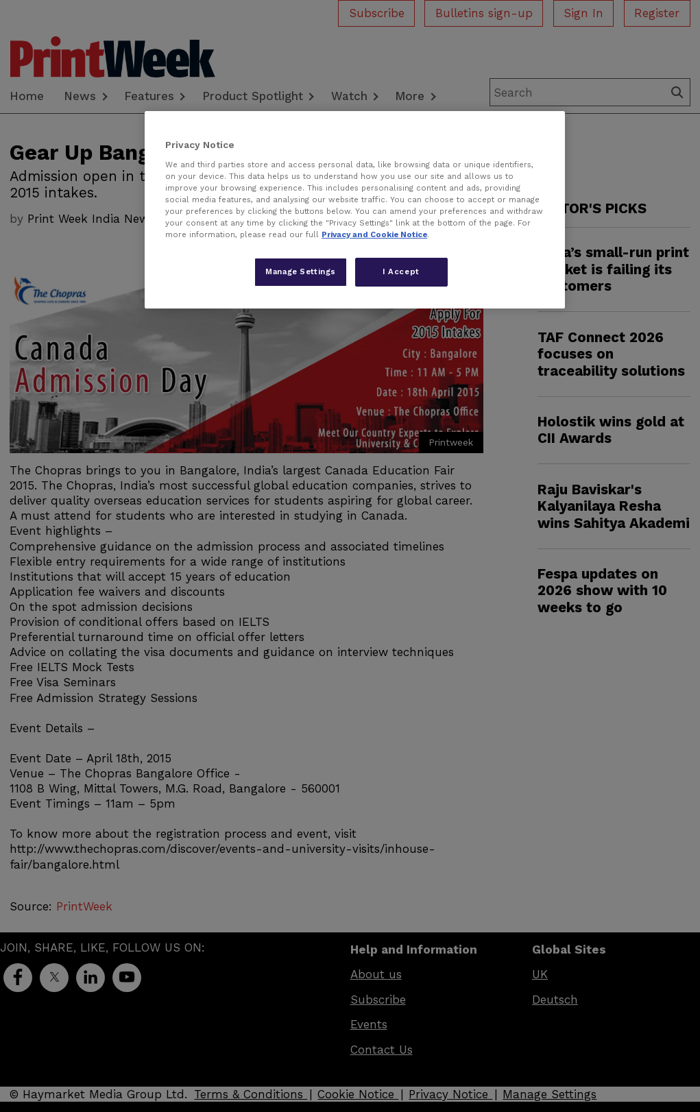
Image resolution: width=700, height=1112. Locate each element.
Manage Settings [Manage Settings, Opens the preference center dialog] (300, 271)
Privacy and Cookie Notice (374, 234)
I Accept (401, 271)
